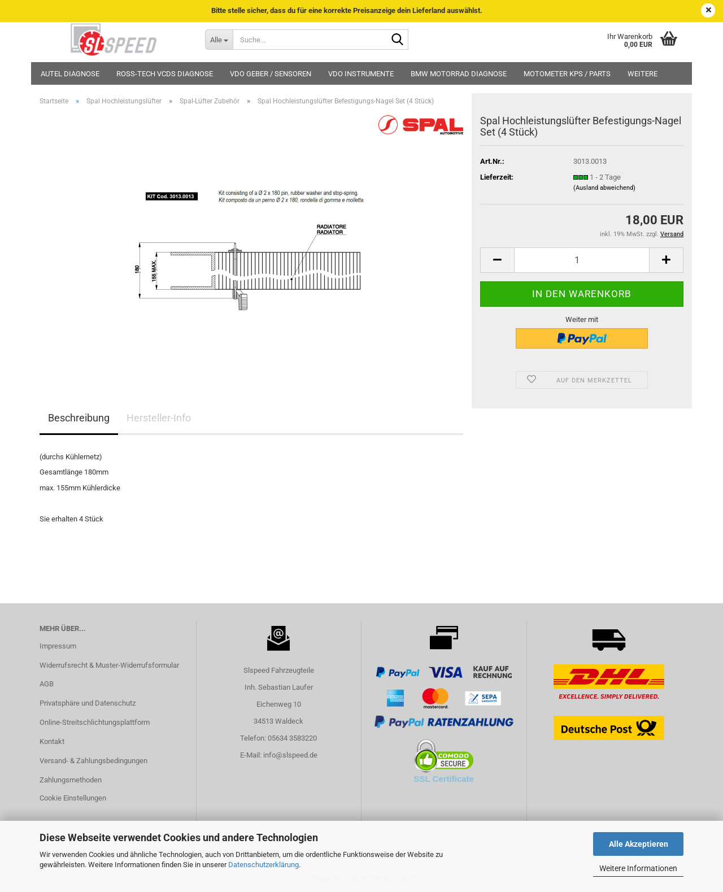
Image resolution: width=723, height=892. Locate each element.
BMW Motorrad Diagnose (459, 73)
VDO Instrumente (361, 73)
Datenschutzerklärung (263, 864)
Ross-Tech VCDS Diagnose (164, 73)
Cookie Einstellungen (73, 798)
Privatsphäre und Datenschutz (88, 703)
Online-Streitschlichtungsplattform (95, 722)
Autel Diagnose (70, 73)
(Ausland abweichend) (604, 188)
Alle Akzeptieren (638, 844)
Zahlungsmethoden (71, 780)
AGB (47, 684)
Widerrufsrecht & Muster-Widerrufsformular (109, 665)
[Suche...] (219, 39)
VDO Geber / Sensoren (270, 73)
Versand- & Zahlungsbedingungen (93, 760)
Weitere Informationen (638, 868)
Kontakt (52, 741)
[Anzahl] (582, 260)
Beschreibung (79, 418)
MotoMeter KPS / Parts (567, 73)
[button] (497, 260)
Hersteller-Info (159, 418)
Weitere (642, 73)
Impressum (58, 646)
